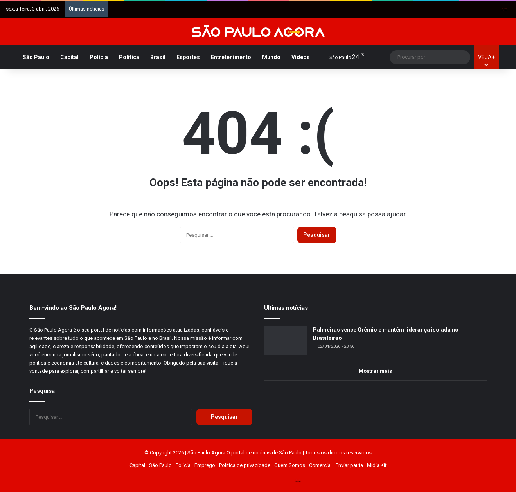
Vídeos (300, 57)
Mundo (271, 57)
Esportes (188, 57)
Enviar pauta (349, 465)
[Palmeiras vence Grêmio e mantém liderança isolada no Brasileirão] (285, 340)
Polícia (99, 57)
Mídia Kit (377, 465)
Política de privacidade (244, 465)
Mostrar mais (375, 371)
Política (129, 57)
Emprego (204, 465)
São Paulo (36, 57)
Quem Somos (289, 465)
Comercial (320, 465)
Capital (69, 57)
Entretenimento (231, 57)
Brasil (157, 57)
